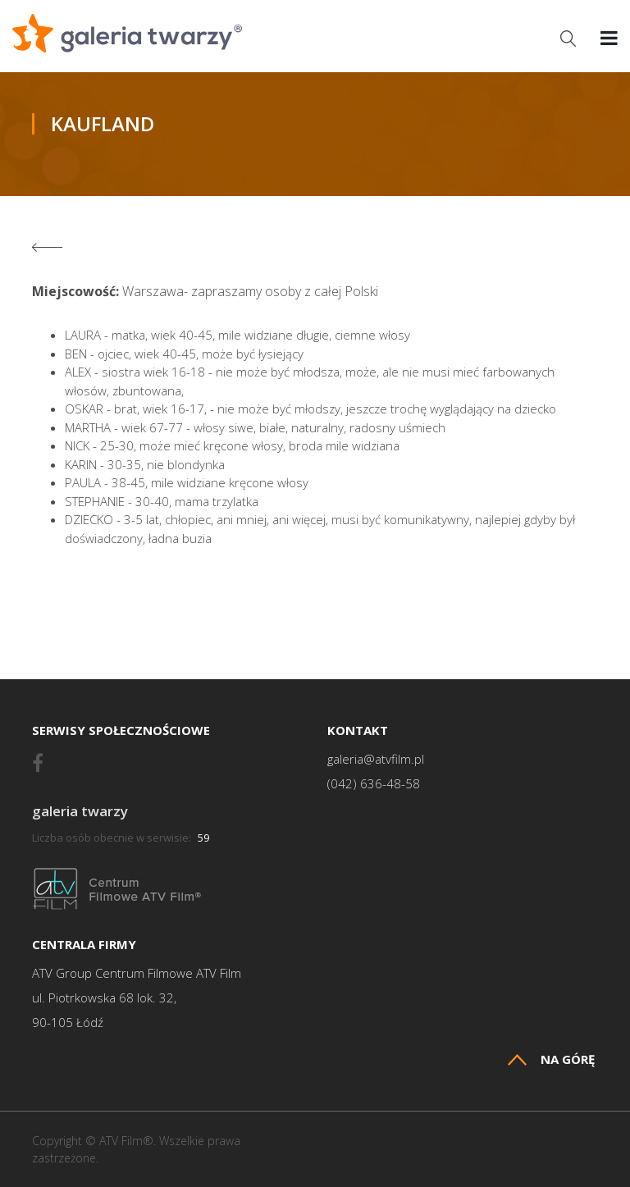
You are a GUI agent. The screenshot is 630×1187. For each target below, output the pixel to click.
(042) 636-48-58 (373, 784)
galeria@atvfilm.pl (375, 759)
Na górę (551, 1059)
